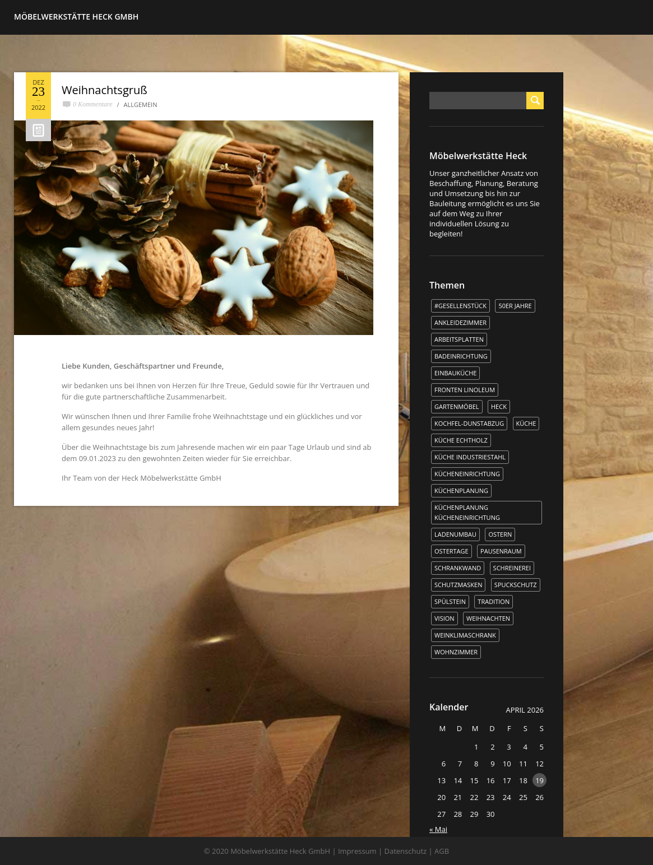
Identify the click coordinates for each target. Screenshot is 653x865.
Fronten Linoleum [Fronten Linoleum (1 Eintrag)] (464, 389)
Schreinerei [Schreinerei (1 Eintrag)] (512, 568)
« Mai (438, 829)
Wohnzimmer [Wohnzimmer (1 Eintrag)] (456, 652)
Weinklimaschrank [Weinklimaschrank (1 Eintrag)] (465, 635)
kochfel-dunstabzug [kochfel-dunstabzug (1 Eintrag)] (469, 423)
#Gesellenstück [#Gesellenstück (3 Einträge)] (460, 305)
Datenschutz (406, 851)
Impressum (357, 851)
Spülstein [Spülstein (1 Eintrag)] (450, 601)
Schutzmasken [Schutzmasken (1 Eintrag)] (458, 584)
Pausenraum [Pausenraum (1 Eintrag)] (501, 551)
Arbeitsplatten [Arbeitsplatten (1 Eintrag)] (459, 339)
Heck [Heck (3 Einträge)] (499, 406)
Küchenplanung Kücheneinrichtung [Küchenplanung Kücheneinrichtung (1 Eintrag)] (467, 512)
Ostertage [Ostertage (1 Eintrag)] (451, 551)
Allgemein (141, 104)
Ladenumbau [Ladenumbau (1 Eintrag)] (455, 534)
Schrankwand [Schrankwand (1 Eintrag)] (457, 568)
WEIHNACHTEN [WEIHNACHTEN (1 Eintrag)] (488, 618)
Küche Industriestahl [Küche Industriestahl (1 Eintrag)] (470, 457)
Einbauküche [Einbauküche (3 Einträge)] (455, 373)
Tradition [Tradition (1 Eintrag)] (494, 601)
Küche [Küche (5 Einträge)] (526, 423)
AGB (441, 851)
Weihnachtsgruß (104, 89)
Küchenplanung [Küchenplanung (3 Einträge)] (461, 490)
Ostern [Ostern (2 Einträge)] (500, 534)
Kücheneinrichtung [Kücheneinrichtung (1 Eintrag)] (467, 473)
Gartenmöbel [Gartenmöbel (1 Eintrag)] (456, 406)
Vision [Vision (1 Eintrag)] (444, 618)
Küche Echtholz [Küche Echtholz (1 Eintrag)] (461, 440)
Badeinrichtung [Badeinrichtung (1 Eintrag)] (461, 356)
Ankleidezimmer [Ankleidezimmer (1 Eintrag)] (460, 322)
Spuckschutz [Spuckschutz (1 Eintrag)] (515, 584)
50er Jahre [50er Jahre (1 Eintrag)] (514, 305)
